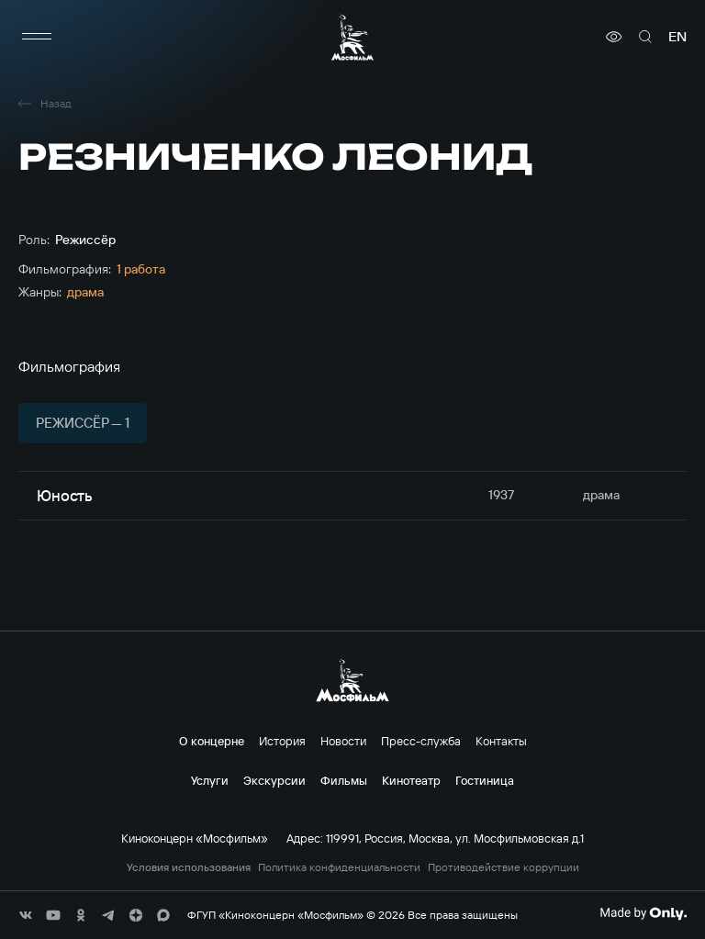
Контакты (501, 740)
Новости (343, 740)
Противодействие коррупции (503, 867)
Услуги (210, 780)
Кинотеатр (411, 780)
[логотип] (352, 37)
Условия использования (189, 867)
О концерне (211, 740)
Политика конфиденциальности (339, 867)
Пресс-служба (421, 740)
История (282, 740)
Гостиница (484, 780)
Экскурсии (274, 780)
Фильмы (343, 780)
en (677, 36)
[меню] (36, 36)
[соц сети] (25, 915)
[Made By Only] (643, 913)
